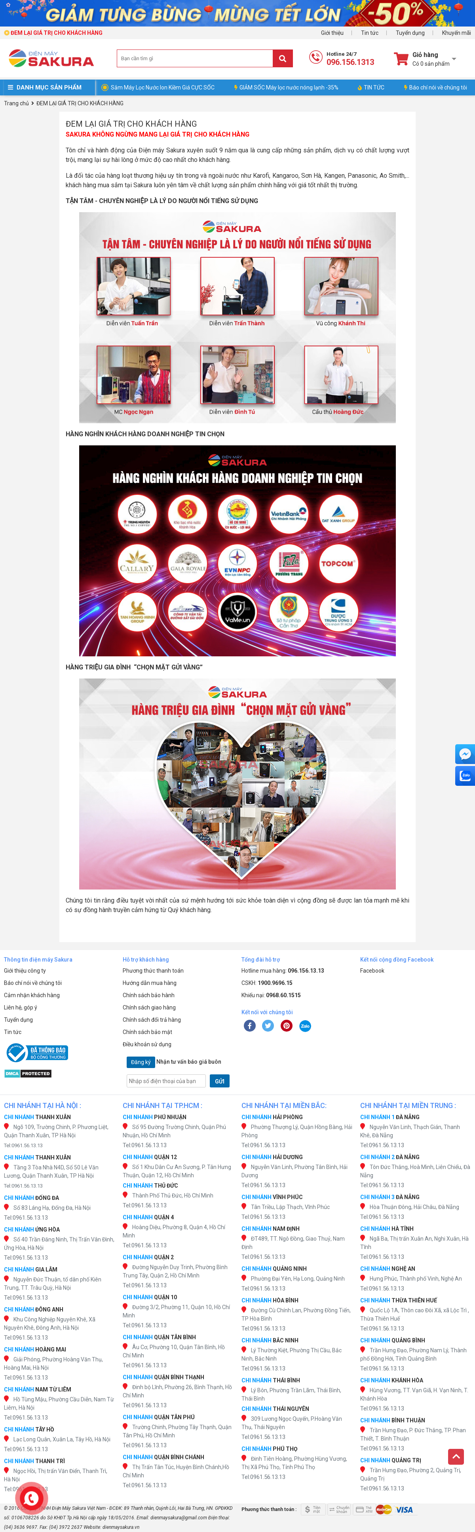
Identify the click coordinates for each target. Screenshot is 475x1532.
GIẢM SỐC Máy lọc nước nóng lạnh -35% (286, 87)
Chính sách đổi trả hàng (152, 1020)
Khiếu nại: (271, 995)
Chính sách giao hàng (149, 1007)
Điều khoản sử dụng (147, 1044)
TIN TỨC (371, 87)
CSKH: (267, 983)
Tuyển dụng (410, 32)
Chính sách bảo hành (149, 995)
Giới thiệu (332, 32)
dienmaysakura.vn (121, 1527)
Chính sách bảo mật (147, 1032)
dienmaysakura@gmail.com (178, 1518)
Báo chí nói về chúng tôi (435, 87)
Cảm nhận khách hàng (32, 995)
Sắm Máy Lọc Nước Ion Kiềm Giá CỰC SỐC (163, 87)
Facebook (372, 970)
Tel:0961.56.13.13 (23, 1145)
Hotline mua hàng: (282, 970)
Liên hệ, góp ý (20, 1007)
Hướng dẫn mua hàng (150, 983)
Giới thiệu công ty (25, 970)
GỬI (219, 1081)
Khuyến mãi (456, 32)
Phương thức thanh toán (153, 970)
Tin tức (369, 32)
